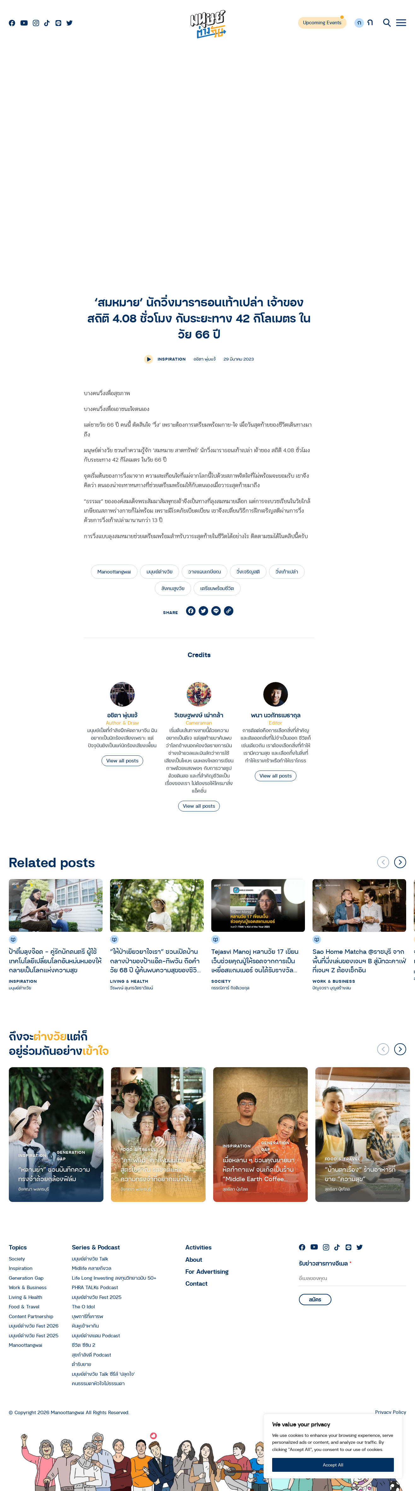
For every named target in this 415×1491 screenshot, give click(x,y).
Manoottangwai (114, 571)
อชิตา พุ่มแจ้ (122, 715)
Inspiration (172, 359)
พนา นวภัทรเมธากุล (276, 715)
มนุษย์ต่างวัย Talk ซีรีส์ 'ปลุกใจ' (103, 1373)
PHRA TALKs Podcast (95, 1287)
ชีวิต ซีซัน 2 (83, 1344)
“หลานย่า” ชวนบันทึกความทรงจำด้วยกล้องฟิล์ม (54, 1174)
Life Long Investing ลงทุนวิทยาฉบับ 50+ (114, 1277)
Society (221, 981)
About (193, 1259)
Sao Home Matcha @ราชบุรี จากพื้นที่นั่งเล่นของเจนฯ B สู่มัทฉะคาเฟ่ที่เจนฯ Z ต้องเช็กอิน (359, 961)
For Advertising (207, 1271)
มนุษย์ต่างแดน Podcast (96, 1335)
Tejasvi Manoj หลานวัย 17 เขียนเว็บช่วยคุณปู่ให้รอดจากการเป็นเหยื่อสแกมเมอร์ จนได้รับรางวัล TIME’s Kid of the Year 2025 (254, 961)
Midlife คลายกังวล (91, 1268)
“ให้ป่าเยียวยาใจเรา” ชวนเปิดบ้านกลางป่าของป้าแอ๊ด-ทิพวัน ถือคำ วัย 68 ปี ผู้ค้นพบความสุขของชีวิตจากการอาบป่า (155, 961)
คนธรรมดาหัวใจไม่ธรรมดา (98, 1383)
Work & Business (334, 981)
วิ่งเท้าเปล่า (287, 571)
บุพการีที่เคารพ (87, 1316)
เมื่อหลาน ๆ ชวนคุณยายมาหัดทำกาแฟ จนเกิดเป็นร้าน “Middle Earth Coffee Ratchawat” (259, 1169)
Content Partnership (31, 1316)
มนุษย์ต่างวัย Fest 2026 (33, 1325)
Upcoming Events (322, 22)
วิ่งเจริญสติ (248, 571)
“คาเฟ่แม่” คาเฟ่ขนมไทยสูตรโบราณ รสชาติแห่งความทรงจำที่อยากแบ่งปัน (155, 1169)
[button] (400, 862)
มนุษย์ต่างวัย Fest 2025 (33, 1335)
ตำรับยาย (81, 1364)
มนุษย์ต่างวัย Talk (90, 1258)
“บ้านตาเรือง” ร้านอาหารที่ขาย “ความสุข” (360, 1174)
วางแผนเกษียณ (204, 571)
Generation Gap (71, 1155)
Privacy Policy (390, 1412)
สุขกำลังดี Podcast (91, 1354)
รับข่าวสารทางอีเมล (325, 1263)
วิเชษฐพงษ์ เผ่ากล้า (198, 715)
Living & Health (129, 981)
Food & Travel (138, 1149)
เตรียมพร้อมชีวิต (217, 588)
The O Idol (83, 1306)
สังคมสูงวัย (172, 588)
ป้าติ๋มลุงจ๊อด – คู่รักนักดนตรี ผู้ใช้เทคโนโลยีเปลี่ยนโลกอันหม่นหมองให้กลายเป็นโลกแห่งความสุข (55, 961)
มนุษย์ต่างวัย (159, 571)
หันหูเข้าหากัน (85, 1325)
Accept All (333, 1464)
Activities (198, 1247)
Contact (196, 1283)
